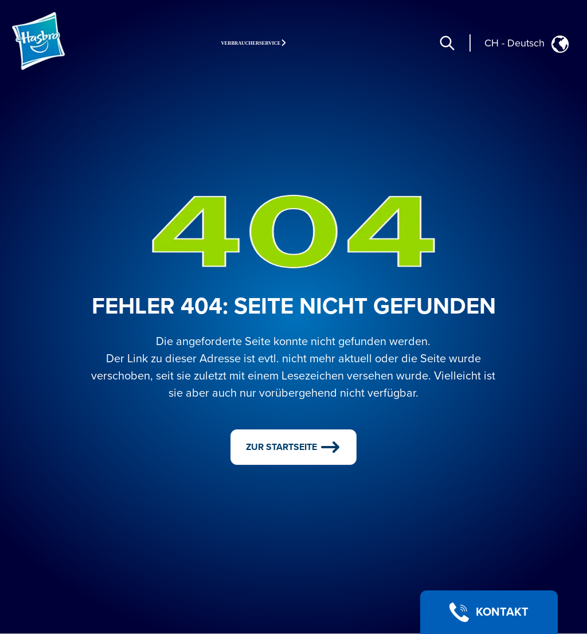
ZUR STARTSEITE (294, 447)
